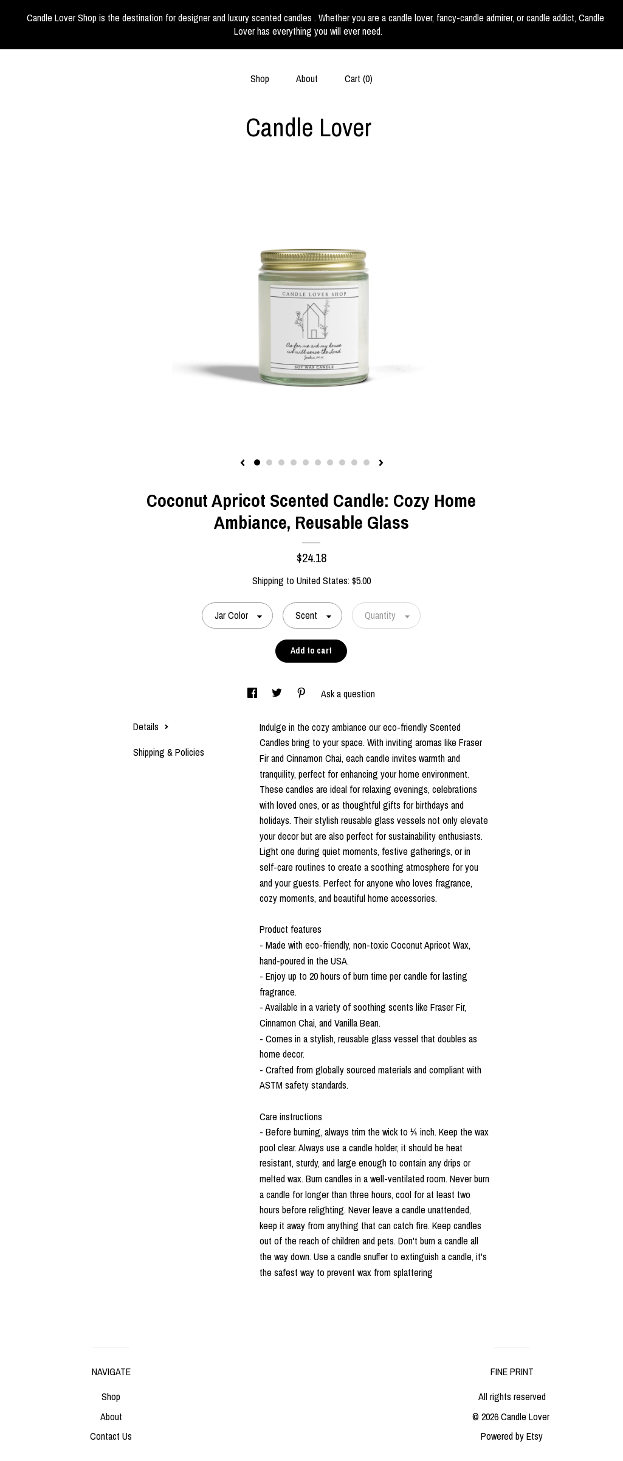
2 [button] (269, 462)
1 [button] (257, 462)
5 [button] (306, 462)
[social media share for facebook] (253, 693)
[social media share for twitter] (278, 693)
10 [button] (366, 462)
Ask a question (348, 693)
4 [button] (294, 462)
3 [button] (281, 462)
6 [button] (318, 462)
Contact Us (111, 1436)
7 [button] (330, 462)
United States (322, 580)
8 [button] (342, 462)
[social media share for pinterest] (303, 693)
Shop (259, 78)
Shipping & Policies (168, 752)
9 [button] (354, 462)
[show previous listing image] (242, 463)
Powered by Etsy (512, 1436)
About (307, 78)
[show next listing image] (381, 463)
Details (151, 726)
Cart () (359, 78)
